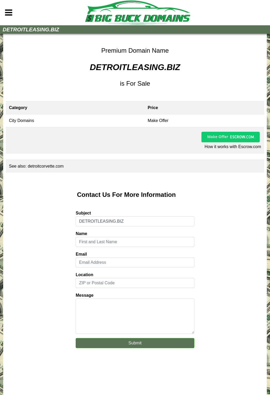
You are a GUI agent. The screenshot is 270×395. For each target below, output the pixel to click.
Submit (135, 343)
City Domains (21, 120)
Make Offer (217, 136)
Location (84, 274)
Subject (83, 213)
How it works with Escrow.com (233, 146)
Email (81, 254)
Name (81, 233)
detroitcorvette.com (46, 166)
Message (85, 295)
